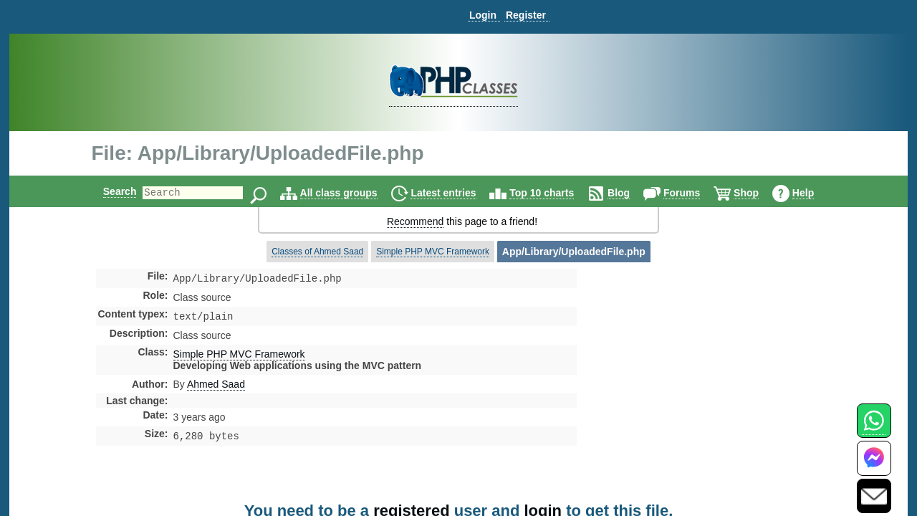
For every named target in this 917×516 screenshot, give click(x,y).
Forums (694, 193)
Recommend (415, 221)
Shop (758, 193)
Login (482, 15)
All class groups (351, 193)
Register (526, 15)
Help (815, 193)
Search (108, 191)
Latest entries (455, 193)
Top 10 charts (554, 193)
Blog (631, 193)
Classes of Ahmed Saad (317, 252)
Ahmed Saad (216, 387)
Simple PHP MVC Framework (432, 252)
